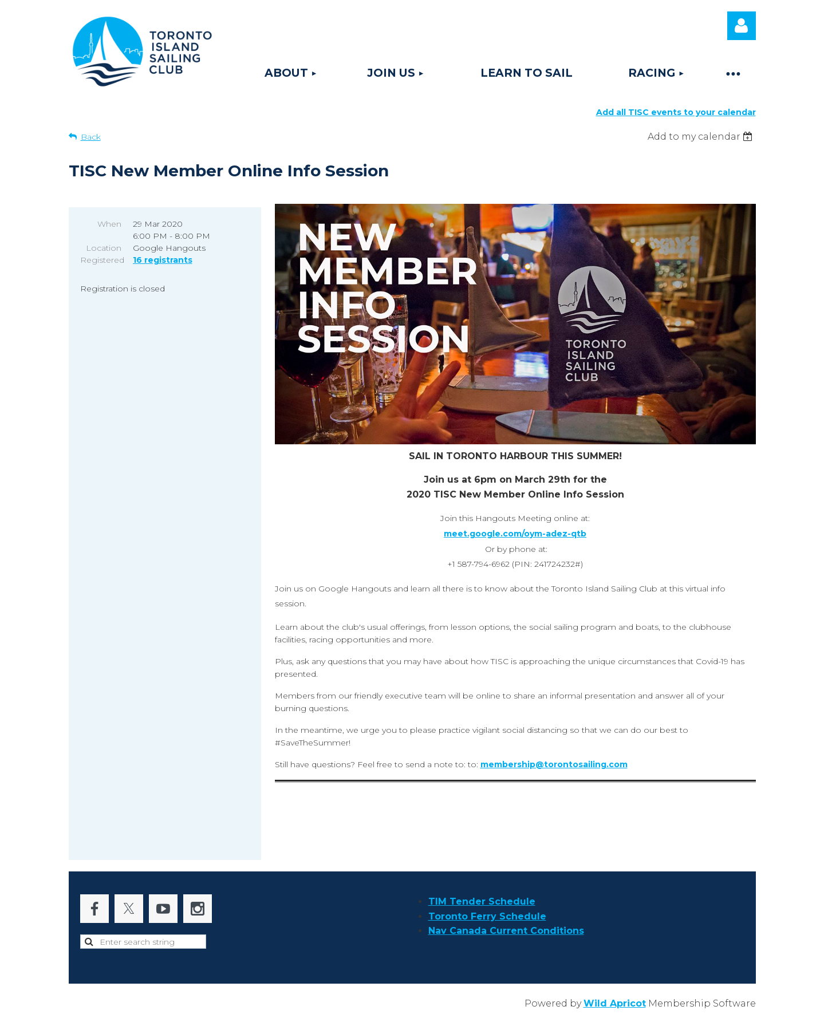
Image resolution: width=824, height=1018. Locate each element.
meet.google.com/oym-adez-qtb (515, 533)
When (109, 224)
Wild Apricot (614, 1003)
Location (103, 248)
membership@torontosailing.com (554, 764)
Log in (741, 25)
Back (91, 137)
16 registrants (162, 260)
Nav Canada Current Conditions (506, 930)
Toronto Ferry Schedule (487, 916)
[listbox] (702, 136)
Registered (100, 260)
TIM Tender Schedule (481, 901)
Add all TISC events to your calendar (676, 112)
